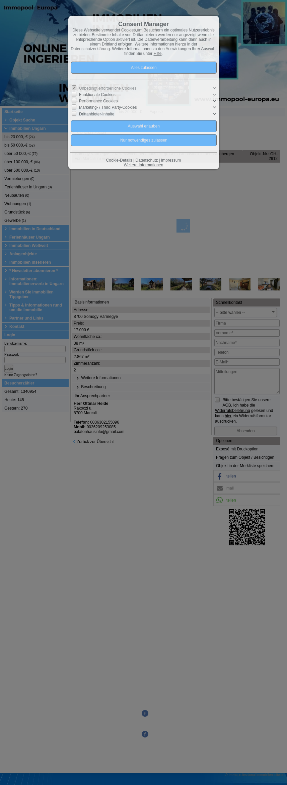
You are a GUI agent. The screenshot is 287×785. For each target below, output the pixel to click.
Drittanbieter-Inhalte (96, 113)
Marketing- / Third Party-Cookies (108, 107)
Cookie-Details (119, 160)
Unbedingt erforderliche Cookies (107, 88)
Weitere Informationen (143, 165)
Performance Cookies (98, 101)
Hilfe (158, 53)
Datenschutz (146, 160)
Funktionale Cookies (97, 94)
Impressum (171, 160)
